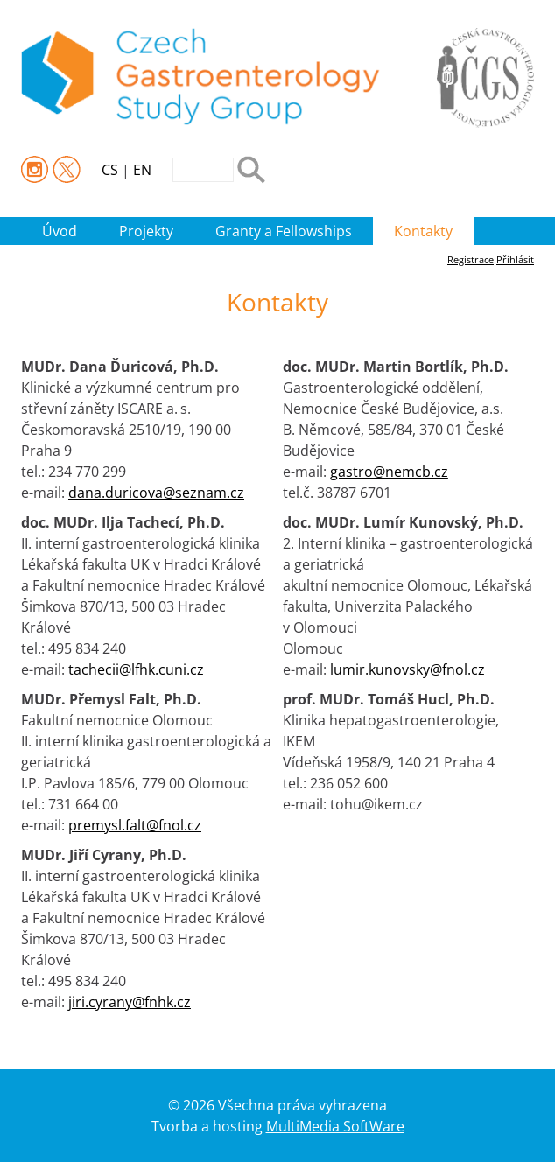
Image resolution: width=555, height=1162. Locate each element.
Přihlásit (515, 259)
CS (110, 169)
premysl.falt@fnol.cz (134, 825)
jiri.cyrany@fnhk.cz (129, 1002)
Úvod (59, 231)
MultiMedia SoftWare (335, 1126)
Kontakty (423, 231)
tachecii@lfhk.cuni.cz (136, 669)
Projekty (146, 231)
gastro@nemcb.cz (389, 471)
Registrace (470, 259)
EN (142, 169)
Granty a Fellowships (283, 231)
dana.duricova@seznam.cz (156, 492)
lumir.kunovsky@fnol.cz (407, 669)
